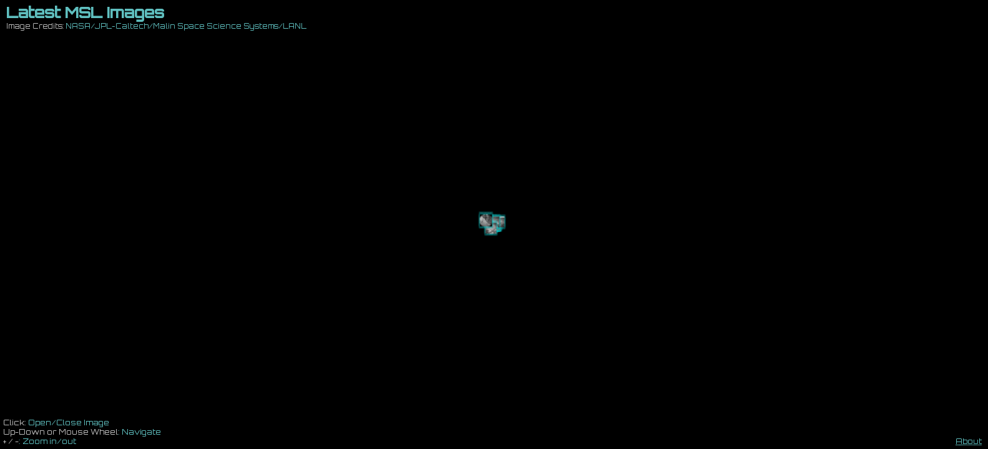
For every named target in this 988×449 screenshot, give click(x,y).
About (969, 441)
